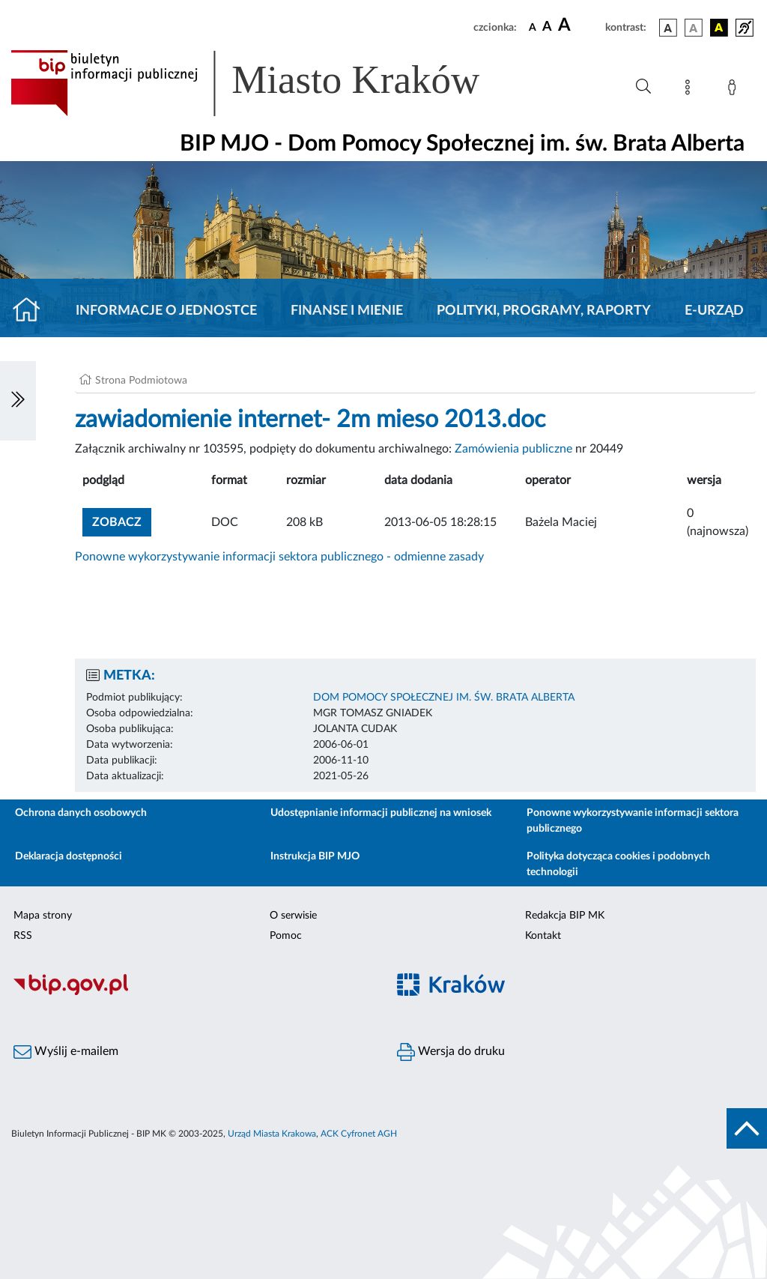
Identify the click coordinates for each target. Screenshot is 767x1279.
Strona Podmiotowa (141, 380)
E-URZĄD (714, 311)
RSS (22, 936)
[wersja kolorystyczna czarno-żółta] (719, 27)
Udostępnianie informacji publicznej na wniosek (380, 813)
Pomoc (286, 936)
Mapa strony (42, 915)
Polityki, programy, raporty (544, 311)
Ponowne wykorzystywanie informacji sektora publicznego (633, 821)
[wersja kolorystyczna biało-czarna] (693, 27)
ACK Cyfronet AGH (359, 1133)
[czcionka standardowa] (532, 27)
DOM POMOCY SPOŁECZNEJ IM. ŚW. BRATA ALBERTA (444, 697)
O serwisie (293, 915)
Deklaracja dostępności (68, 856)
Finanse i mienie (347, 311)
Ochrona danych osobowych (81, 813)
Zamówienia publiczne (513, 449)
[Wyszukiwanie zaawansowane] (643, 86)
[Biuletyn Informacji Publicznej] (191, 992)
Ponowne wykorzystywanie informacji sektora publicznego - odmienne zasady (279, 557)
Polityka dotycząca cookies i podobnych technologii (618, 864)
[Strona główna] (32, 311)
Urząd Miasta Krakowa (272, 1133)
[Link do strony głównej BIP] (266, 83)
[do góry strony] (747, 1128)
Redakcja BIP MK (564, 915)
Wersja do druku (451, 1052)
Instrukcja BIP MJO (315, 856)
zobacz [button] (121, 520)
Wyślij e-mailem (65, 1052)
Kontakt (543, 936)
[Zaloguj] (735, 90)
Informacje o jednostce (166, 311)
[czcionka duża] (579, 25)
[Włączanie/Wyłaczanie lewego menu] (18, 401)
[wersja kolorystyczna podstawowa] (668, 27)
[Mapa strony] (691, 90)
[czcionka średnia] (547, 27)
